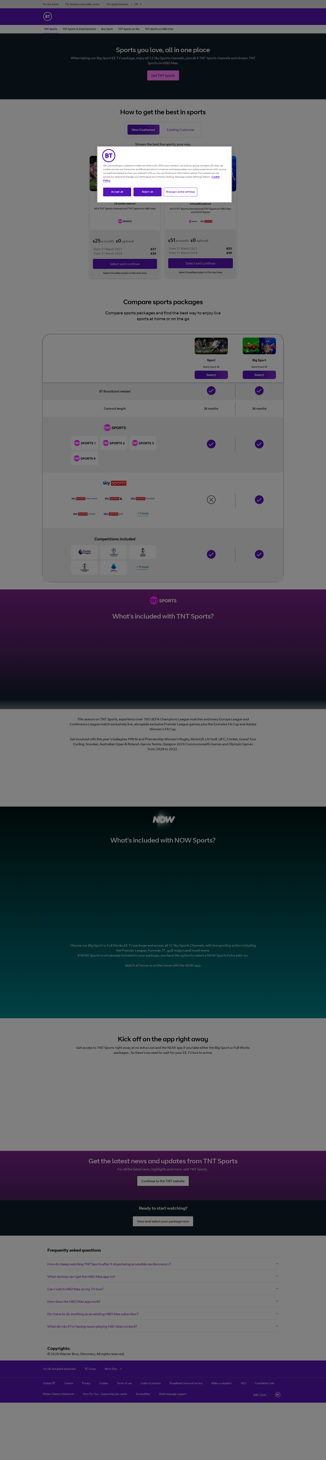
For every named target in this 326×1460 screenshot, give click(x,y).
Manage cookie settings (180, 191)
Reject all (147, 191)
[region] (164, 174)
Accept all (117, 191)
